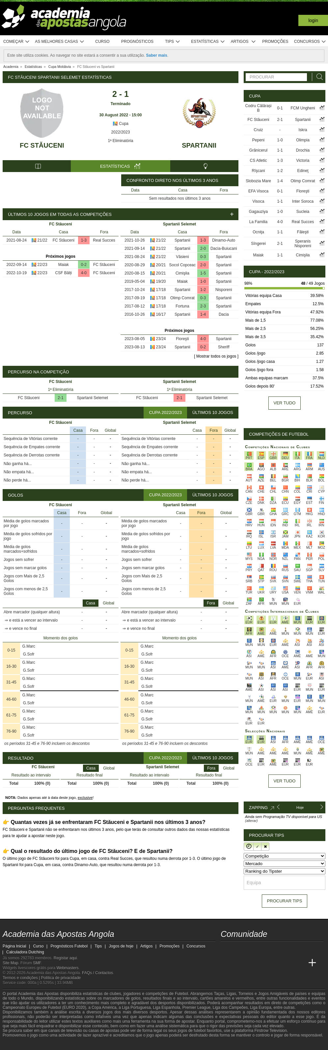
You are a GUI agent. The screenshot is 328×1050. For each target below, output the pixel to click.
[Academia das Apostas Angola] (226, 963)
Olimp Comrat (182, 298)
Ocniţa (258, 232)
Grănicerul (258, 150)
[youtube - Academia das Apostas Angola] (251, 949)
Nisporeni (223, 289)
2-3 (203, 306)
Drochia (303, 150)
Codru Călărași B (258, 108)
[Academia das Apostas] (238, 963)
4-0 (84, 273)
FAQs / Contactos (97, 973)
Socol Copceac (182, 265)
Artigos (243, 41)
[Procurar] (318, 77)
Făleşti (303, 232)
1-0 (203, 281)
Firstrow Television (270, 1030)
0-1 (280, 108)
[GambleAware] (19, 1044)
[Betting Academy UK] (300, 963)
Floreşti (182, 338)
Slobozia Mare (258, 181)
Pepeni (258, 140)
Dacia (224, 314)
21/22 (42, 240)
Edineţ (303, 170)
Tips (172, 41)
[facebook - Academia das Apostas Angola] (263, 949)
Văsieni (182, 256)
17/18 (161, 289)
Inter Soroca (303, 201)
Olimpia (303, 140)
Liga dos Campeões (230, 1007)
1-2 (203, 289)
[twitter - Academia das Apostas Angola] (238, 949)
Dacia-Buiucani (223, 248)
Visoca (258, 201)
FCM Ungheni (303, 108)
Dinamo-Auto (223, 240)
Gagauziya (258, 211)
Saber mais (156, 55)
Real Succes (104, 240)
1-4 (203, 314)
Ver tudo (285, 402)
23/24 (161, 338)
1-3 (84, 240)
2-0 (203, 248)
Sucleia (302, 211)
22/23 (42, 264)
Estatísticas (208, 41)
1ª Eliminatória (120, 140)
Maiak (63, 264)
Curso (102, 41)
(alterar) (251, 821)
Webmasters (67, 968)
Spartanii (199, 145)
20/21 (161, 265)
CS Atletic (258, 160)
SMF (37, 963)
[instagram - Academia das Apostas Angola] (275, 949)
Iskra (303, 130)
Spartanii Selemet (92, 397)
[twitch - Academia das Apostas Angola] (226, 949)
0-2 (84, 264)
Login (313, 20)
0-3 (203, 256)
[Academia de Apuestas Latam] (287, 963)
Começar (16, 41)
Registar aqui (65, 958)
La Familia (258, 221)
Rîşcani (258, 170)
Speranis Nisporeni (302, 243)
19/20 (161, 281)
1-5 (203, 273)
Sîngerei (258, 243)
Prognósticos (137, 41)
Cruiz (258, 130)
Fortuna (182, 306)
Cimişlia (182, 273)
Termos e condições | (22, 978)
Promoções (275, 41)
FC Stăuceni (42, 145)
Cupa (120, 123)
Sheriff (223, 347)
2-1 (60, 397)
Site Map (10, 963)
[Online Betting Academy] (263, 963)
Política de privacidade (61, 978)
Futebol (181, 993)
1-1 (280, 150)
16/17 (161, 314)
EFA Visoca (258, 191)
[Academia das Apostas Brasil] (251, 963)
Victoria (303, 160)
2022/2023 (120, 132)
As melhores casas (59, 41)
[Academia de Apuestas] (275, 963)
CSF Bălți (63, 273)
